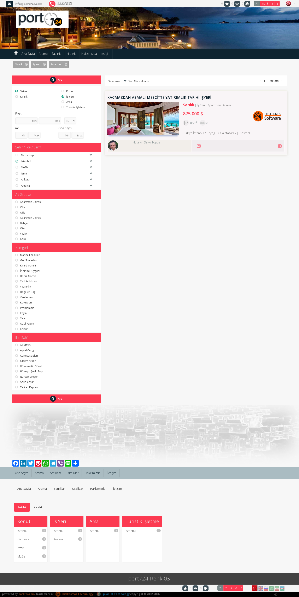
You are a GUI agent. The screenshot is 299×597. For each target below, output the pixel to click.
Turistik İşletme (73, 107)
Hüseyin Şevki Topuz (30, 371)
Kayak (21, 313)
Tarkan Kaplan (27, 387)
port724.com (26, 594)
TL (263, 3)
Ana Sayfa (28, 54)
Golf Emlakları (26, 260)
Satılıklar (57, 54)
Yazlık (21, 233)
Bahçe (21, 223)
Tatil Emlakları (26, 281)
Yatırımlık (23, 287)
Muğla (31, 557)
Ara (56, 80)
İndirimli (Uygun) (27, 271)
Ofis (20, 212)
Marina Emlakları (28, 255)
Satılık (21, 91)
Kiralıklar (71, 54)
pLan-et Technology (113, 594)
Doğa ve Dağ (25, 292)
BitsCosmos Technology (74, 594)
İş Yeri (67, 96)
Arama (43, 54)
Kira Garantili (25, 265)
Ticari (21, 318)
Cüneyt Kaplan (27, 355)
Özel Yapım (24, 324)
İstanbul (31, 531)
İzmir (31, 548)
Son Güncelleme (136, 81)
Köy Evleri (23, 302)
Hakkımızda (89, 54)
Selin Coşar (24, 382)
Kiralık (21, 96)
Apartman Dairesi (28, 202)
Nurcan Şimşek (27, 376)
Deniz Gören (25, 276)
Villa (20, 207)
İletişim (105, 54)
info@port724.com (28, 4)
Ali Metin (23, 345)
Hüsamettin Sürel (28, 366)
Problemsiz (24, 308)
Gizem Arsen (25, 361)
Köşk (20, 239)
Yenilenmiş (24, 297)
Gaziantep (31, 539)
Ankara (67, 539)
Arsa (66, 102)
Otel (20, 228)
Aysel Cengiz (25, 350)
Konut (67, 91)
